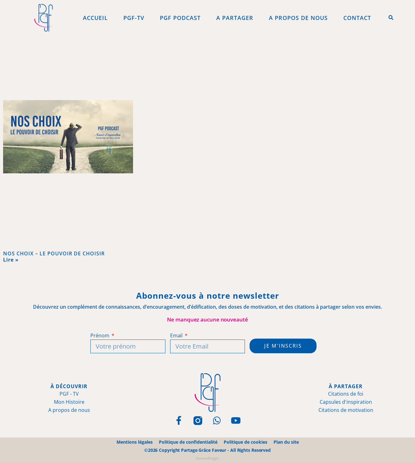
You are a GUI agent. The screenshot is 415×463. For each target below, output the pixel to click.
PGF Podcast (180, 18)
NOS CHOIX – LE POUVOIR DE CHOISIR (54, 253)
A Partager (234, 18)
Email (177, 335)
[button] (391, 17)
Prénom (100, 335)
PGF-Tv (133, 18)
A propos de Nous (298, 18)
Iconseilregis (207, 458)
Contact (357, 18)
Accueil (95, 18)
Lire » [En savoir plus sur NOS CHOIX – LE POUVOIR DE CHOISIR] (11, 259)
